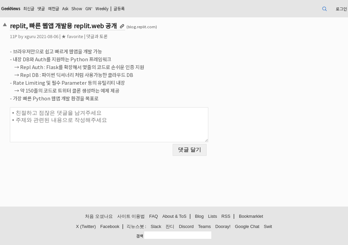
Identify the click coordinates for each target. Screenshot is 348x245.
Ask (112, 8)
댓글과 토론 (130, 36)
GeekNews (48, 8)
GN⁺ (139, 8)
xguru (63, 36)
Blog (199, 216)
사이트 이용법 (131, 216)
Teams (204, 226)
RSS (226, 216)
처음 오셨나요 (99, 216)
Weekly (155, 8)
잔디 (170, 226)
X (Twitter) (86, 226)
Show (125, 8)
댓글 (84, 8)
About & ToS (174, 216)
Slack (156, 226)
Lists (212, 216)
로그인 (305, 8)
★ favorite (105, 36)
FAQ (153, 216)
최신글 (69, 8)
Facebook (109, 226)
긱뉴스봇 (135, 226)
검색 (139, 236)
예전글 (98, 8)
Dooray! (223, 226)
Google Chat (247, 226)
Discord (186, 226)
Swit (268, 226)
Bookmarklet (251, 216)
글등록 (176, 8)
